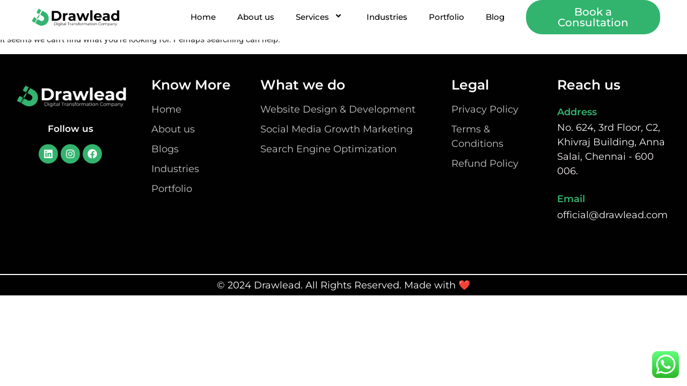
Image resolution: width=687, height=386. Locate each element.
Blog (495, 17)
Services (320, 17)
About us (255, 17)
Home (203, 17)
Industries (387, 17)
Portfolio (446, 17)
